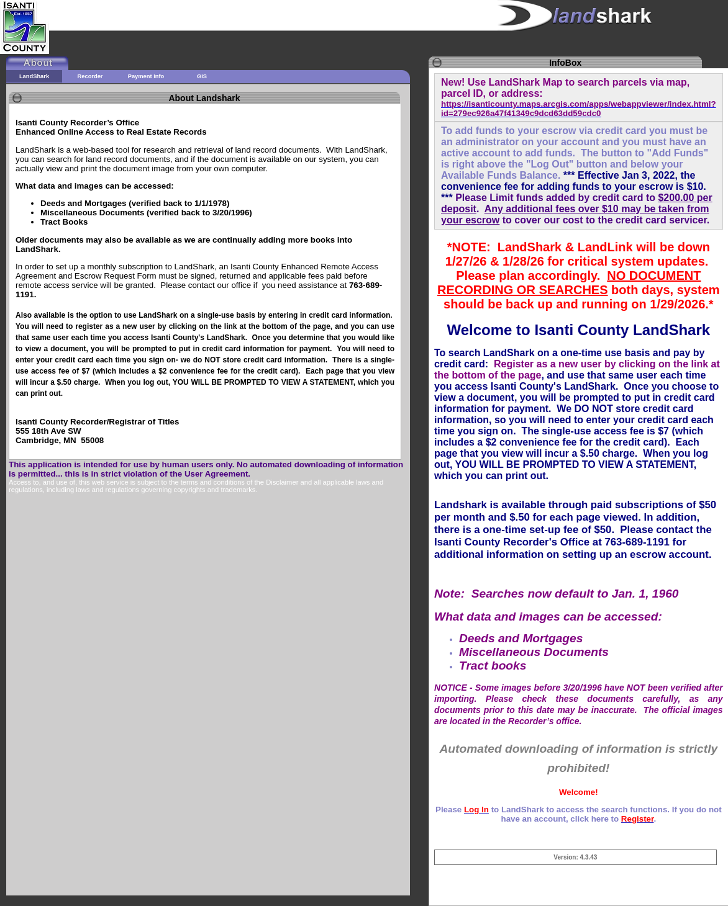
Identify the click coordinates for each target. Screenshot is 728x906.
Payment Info (146, 76)
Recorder (90, 76)
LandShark (34, 76)
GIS (202, 76)
